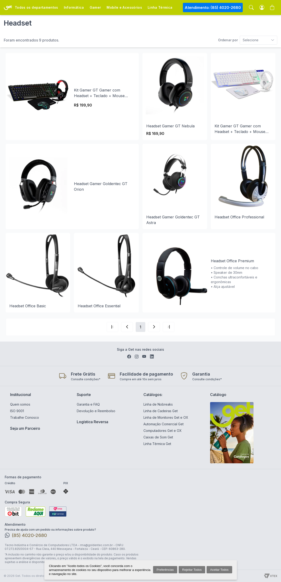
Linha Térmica (160, 7)
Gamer (95, 7)
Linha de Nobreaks (158, 404)
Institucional (20, 394)
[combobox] (247, 40)
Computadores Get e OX (162, 431)
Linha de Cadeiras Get (160, 411)
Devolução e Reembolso (96, 411)
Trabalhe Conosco (24, 417)
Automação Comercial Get (163, 424)
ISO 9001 (17, 411)
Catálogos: (152, 394)
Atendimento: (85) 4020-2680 (213, 7)
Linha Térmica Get (157, 444)
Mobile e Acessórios (124, 7)
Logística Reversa (92, 421)
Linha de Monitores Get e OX (165, 417)
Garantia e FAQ (88, 404)
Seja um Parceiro (25, 428)
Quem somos (20, 404)
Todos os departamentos (36, 7)
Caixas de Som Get (158, 437)
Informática (74, 7)
